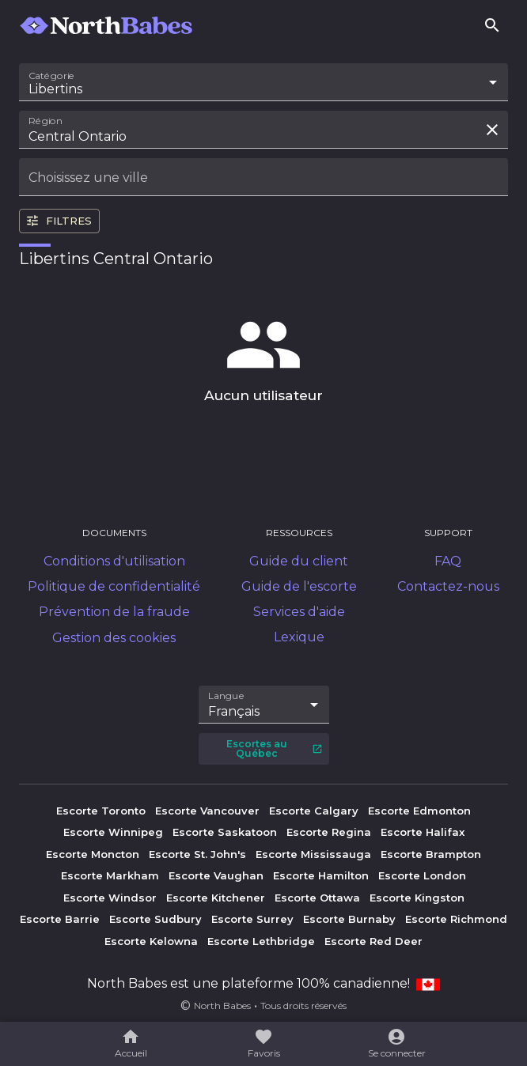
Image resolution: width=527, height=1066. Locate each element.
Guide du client (298, 561)
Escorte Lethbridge (261, 941)
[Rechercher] (492, 25)
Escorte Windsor (110, 897)
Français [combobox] (234, 711)
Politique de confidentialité (114, 586)
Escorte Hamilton (321, 875)
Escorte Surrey (252, 919)
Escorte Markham (110, 875)
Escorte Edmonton (419, 810)
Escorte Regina (328, 832)
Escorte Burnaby (349, 919)
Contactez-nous (448, 586)
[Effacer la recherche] (492, 130)
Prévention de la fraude (114, 611)
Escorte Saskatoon (225, 832)
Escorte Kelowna (151, 941)
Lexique (299, 637)
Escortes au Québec (274, 748)
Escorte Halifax (422, 832)
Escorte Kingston (417, 897)
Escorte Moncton (92, 854)
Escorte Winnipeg (113, 832)
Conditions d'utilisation (114, 561)
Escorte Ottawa (317, 897)
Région (45, 121)
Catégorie (51, 75)
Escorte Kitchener (215, 897)
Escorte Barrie (60, 919)
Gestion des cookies (114, 637)
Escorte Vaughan (216, 875)
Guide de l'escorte (299, 586)
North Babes (222, 1005)
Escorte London (422, 875)
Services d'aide (299, 611)
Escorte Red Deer (373, 941)
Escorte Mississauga (313, 854)
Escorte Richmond (456, 919)
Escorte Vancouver (207, 810)
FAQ (447, 561)
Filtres (58, 221)
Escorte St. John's (197, 854)
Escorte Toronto (101, 810)
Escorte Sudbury (155, 919)
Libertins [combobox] (55, 88)
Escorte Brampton (431, 854)
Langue (226, 695)
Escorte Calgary (313, 810)
